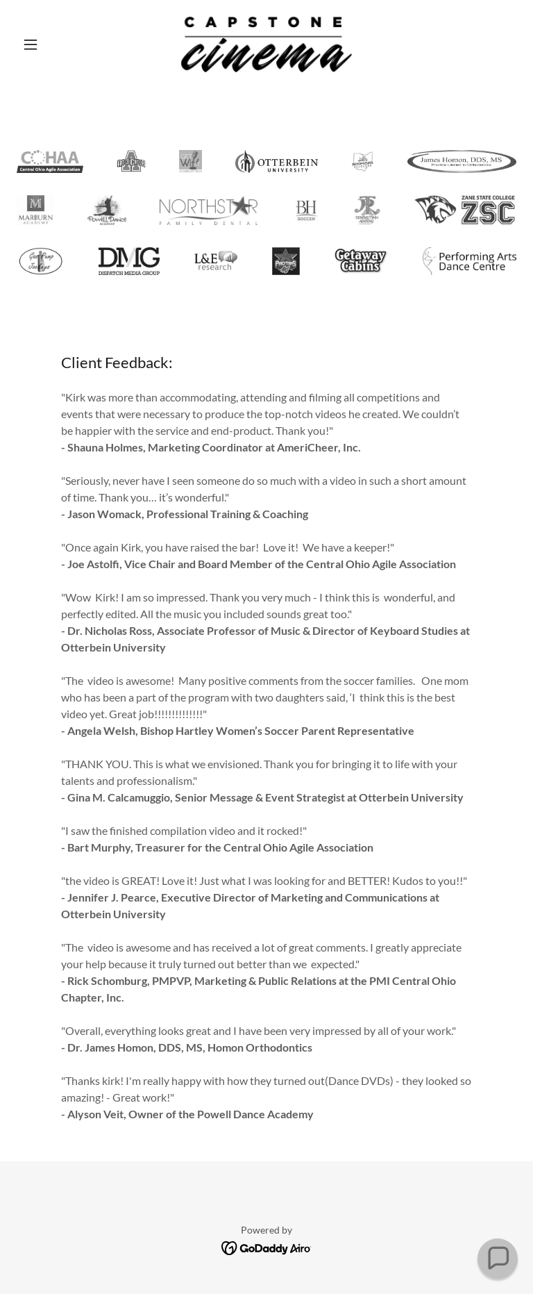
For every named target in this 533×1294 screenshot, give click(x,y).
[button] (54, 44)
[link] (266, 44)
